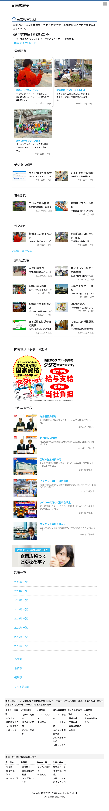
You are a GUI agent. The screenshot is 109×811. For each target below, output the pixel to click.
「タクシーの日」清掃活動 (54, 481)
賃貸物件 (73, 718)
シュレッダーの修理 (82, 172)
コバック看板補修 (39, 203)
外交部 (18, 659)
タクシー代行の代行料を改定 (55, 502)
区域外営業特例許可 (50, 459)
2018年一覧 (21, 645)
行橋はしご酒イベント (27, 90)
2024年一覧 (21, 591)
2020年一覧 (21, 627)
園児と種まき (36, 268)
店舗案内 (41, 722)
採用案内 (26, 767)
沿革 (8, 774)
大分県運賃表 (12, 726)
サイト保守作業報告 (40, 172)
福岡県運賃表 (12, 722)
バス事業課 (26, 710)
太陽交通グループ (13, 700)
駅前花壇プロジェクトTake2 (70, 90)
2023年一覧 (21, 600)
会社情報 (10, 770)
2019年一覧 (21, 636)
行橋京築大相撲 (38, 286)
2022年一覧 (21, 609)
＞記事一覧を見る (22, 250)
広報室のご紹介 (43, 555)
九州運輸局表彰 (48, 416)
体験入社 (41, 774)
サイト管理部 (22, 686)
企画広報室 (20, 5)
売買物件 (73, 722)
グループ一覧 (12, 778)
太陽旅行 (41, 710)
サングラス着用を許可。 (53, 524)
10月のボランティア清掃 (28, 140)
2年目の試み (78, 303)
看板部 (18, 668)
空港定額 (10, 718)
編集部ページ (59, 767)
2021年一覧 (21, 618)
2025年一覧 (21, 581)
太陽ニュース (59, 778)
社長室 (9, 767)
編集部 (18, 677)
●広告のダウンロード (25, 43)
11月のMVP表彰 (49, 437)
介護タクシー (12, 730)
